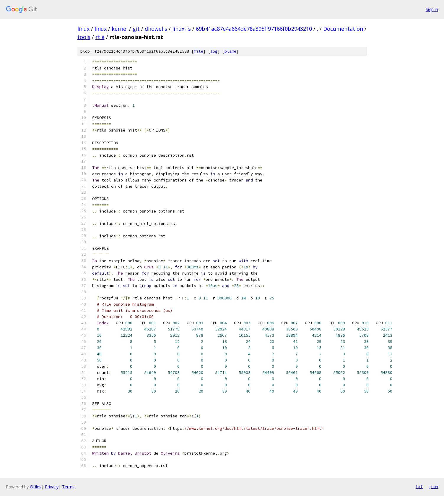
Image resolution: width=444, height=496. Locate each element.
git (136, 28)
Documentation (343, 28)
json (433, 486)
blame (230, 51)
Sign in (432, 9)
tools (83, 36)
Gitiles (35, 486)
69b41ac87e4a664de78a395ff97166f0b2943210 (254, 28)
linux (83, 28)
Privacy (51, 486)
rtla (100, 36)
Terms (68, 486)
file (198, 51)
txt (419, 486)
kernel (120, 28)
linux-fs (181, 28)
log (213, 51)
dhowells (156, 28)
